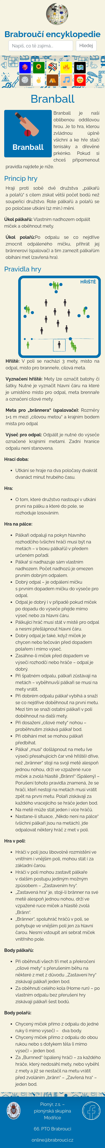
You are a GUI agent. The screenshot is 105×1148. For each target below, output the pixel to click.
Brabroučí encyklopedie (52, 34)
